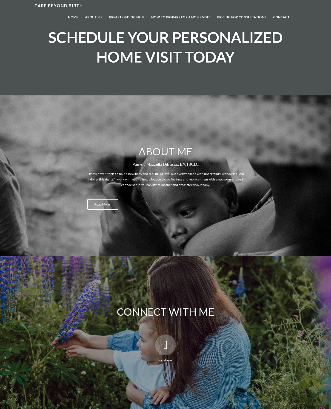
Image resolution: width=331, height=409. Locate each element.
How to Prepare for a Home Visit (180, 17)
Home (73, 17)
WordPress (290, 403)
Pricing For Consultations (241, 17)
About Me (93, 17)
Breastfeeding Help (126, 17)
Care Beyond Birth (58, 5)
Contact (281, 17)
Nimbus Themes (257, 403)
